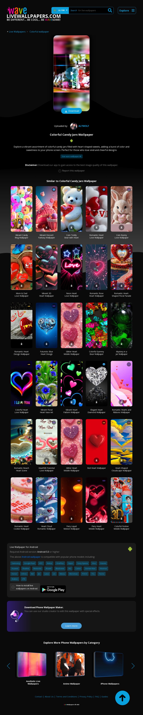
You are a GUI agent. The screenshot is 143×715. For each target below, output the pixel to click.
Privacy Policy (86, 696)
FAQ (97, 696)
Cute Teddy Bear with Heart (71, 236)
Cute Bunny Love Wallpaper (121, 236)
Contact (38, 696)
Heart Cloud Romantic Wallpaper (46, 527)
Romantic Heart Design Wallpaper (21, 352)
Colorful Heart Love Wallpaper (21, 411)
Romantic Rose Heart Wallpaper (96, 294)
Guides (104, 696)
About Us (49, 696)
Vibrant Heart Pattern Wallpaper (71, 411)
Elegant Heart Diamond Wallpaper (96, 411)
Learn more (71, 625)
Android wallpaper (31, 556)
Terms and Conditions (66, 696)
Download (71, 111)
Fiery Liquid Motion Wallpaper (72, 527)
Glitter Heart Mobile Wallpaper (71, 352)
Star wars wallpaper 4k (71, 156)
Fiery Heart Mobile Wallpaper (96, 527)
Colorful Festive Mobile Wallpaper (121, 527)
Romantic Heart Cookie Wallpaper (21, 527)
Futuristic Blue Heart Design (46, 352)
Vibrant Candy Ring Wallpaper (21, 236)
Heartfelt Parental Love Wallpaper (47, 469)
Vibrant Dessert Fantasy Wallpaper (46, 236)
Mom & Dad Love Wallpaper (21, 294)
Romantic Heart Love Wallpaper (96, 236)
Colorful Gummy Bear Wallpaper (96, 352)
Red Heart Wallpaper (96, 468)
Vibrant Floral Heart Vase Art (46, 411)
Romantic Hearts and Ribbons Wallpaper (121, 411)
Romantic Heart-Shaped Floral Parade (121, 294)
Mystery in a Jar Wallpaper (121, 352)
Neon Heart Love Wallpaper (71, 294)
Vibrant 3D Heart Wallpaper (46, 294)
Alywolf (79, 126)
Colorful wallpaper (39, 31)
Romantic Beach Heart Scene (21, 469)
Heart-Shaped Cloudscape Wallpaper (122, 469)
